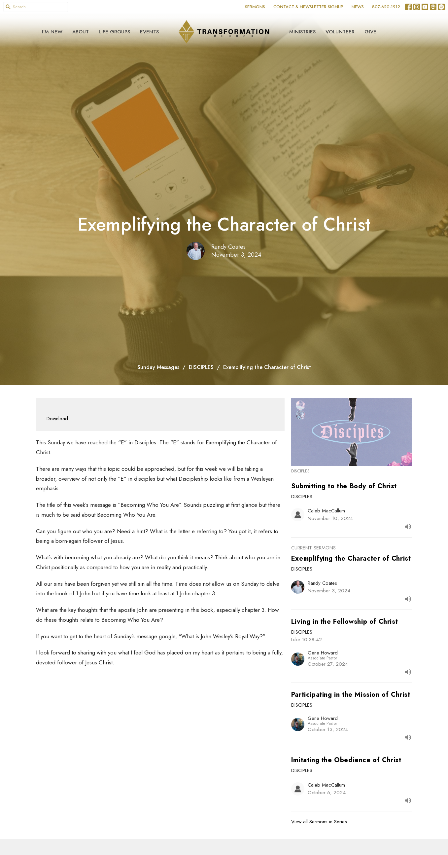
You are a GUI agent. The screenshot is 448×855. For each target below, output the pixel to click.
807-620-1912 (386, 7)
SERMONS (255, 7)
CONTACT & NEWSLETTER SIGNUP (308, 7)
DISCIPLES (201, 367)
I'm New (52, 31)
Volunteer (340, 31)
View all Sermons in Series (319, 821)
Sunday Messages (158, 367)
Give (370, 31)
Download (57, 418)
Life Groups (114, 31)
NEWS (358, 7)
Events (149, 31)
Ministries (302, 31)
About (80, 31)
